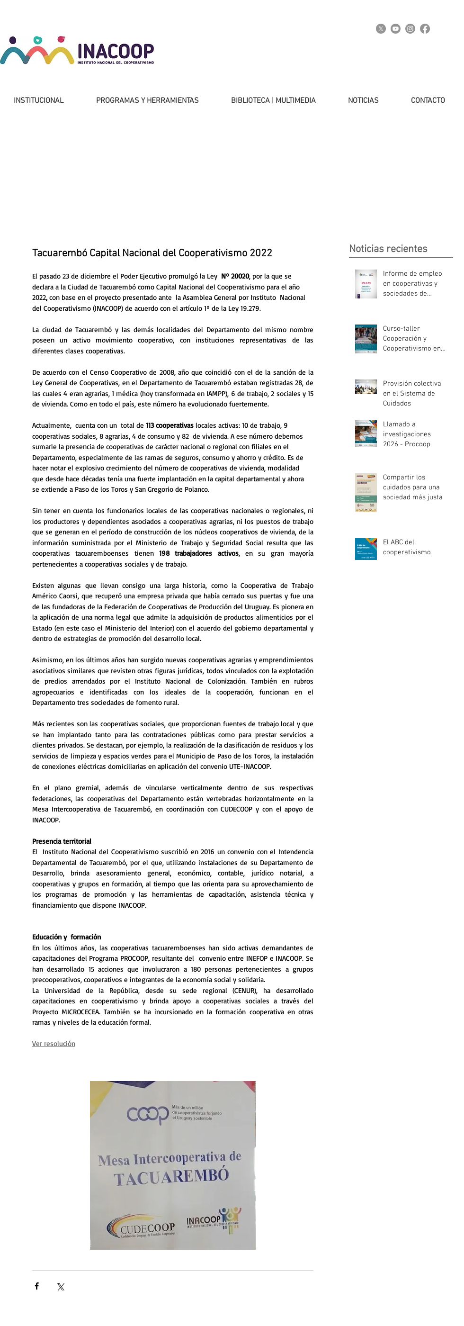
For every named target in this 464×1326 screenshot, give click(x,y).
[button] (138, 101)
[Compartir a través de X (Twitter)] (59, 1285)
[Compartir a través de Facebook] (36, 1285)
